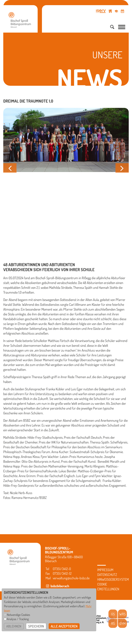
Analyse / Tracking (18, 619)
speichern (36, 626)
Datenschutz (107, 574)
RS (113, 623)
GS (113, 614)
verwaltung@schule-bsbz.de (71, 578)
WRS (122, 614)
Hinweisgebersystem (113, 579)
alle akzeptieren (64, 626)
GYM (122, 623)
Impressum (105, 569)
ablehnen (13, 626)
